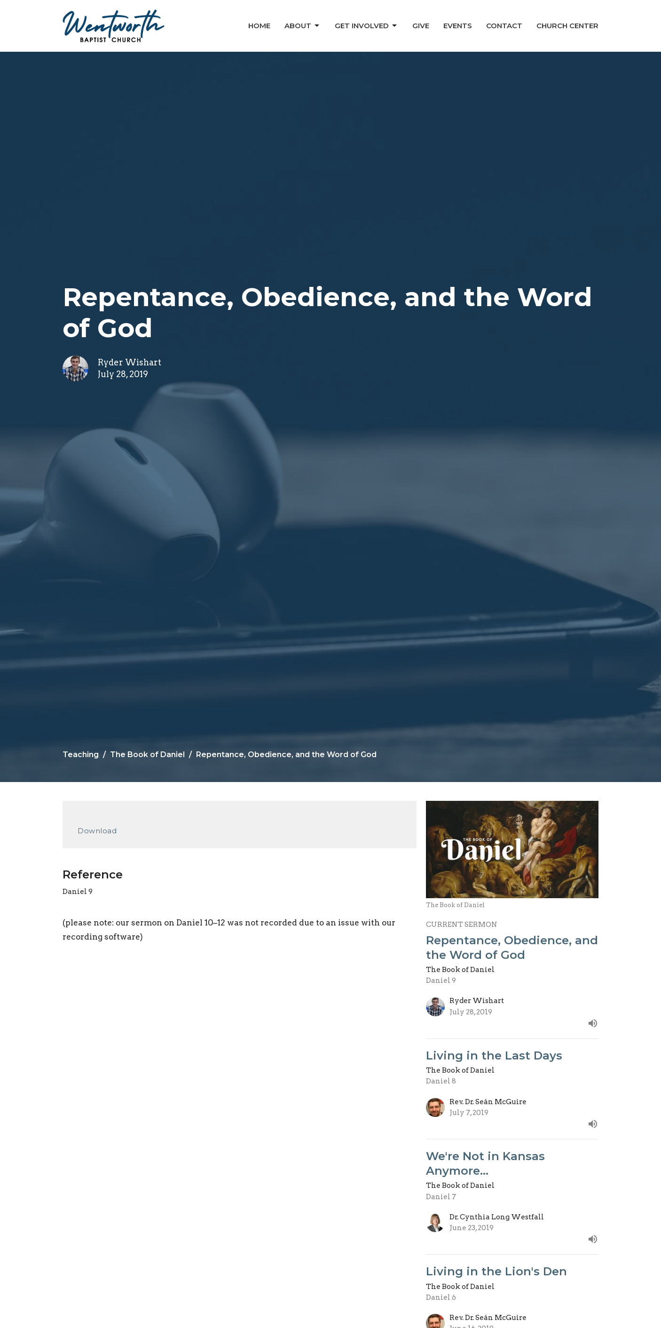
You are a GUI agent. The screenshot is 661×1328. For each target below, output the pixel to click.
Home (259, 25)
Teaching (81, 754)
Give (420, 25)
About (302, 26)
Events (457, 25)
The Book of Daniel (147, 754)
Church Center (567, 25)
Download (97, 830)
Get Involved (366, 26)
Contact (504, 25)
